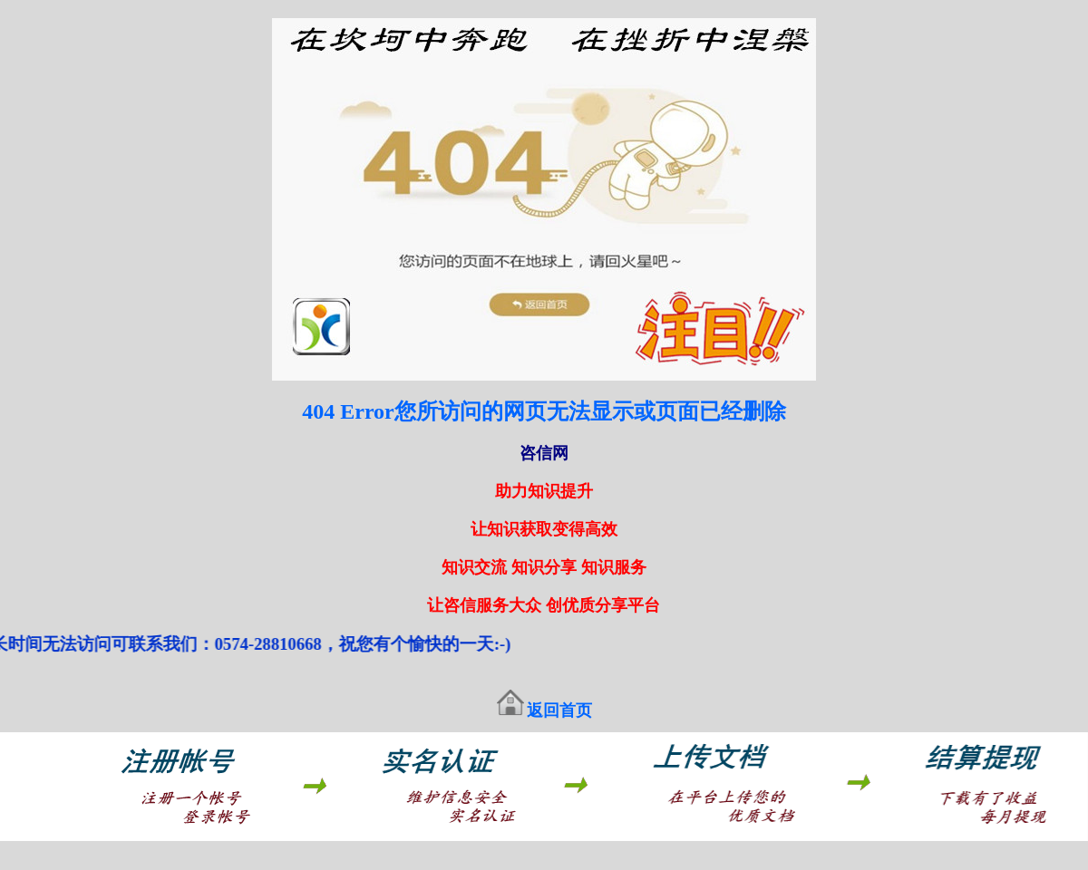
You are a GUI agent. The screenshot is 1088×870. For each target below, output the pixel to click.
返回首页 (559, 710)
